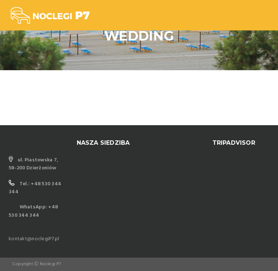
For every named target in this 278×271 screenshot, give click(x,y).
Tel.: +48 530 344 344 (35, 188)
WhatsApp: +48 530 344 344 (33, 211)
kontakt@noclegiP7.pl (34, 239)
